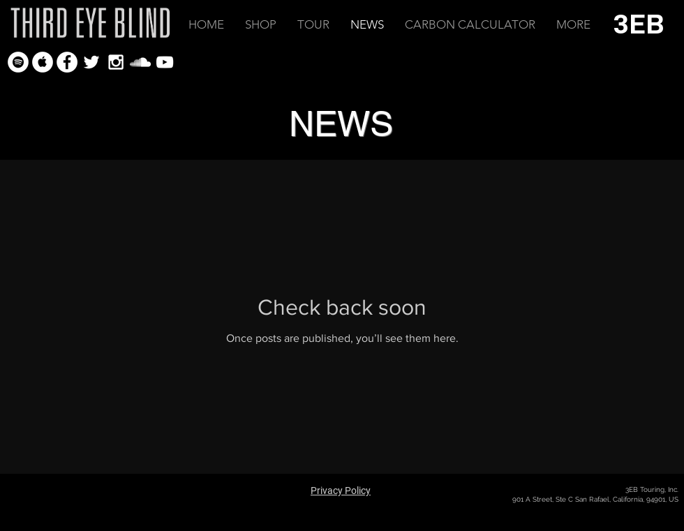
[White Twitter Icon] (91, 62)
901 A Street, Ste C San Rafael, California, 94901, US (595, 499)
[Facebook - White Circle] (67, 62)
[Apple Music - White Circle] (42, 62)
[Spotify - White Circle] (18, 62)
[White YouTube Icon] (164, 62)
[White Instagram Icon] (115, 62)
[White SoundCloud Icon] (140, 62)
